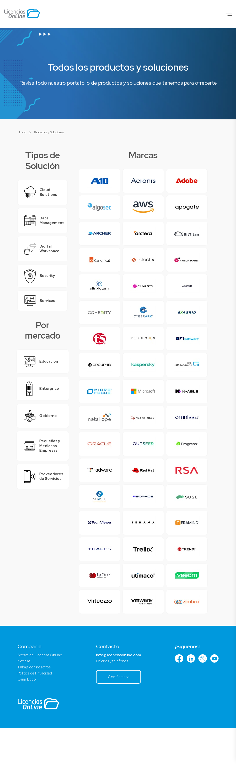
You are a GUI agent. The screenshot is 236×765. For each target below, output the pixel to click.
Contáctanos (119, 713)
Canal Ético (27, 716)
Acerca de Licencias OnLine (41, 690)
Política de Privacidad (35, 709)
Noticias (24, 697)
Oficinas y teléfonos (113, 697)
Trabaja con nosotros (35, 703)
